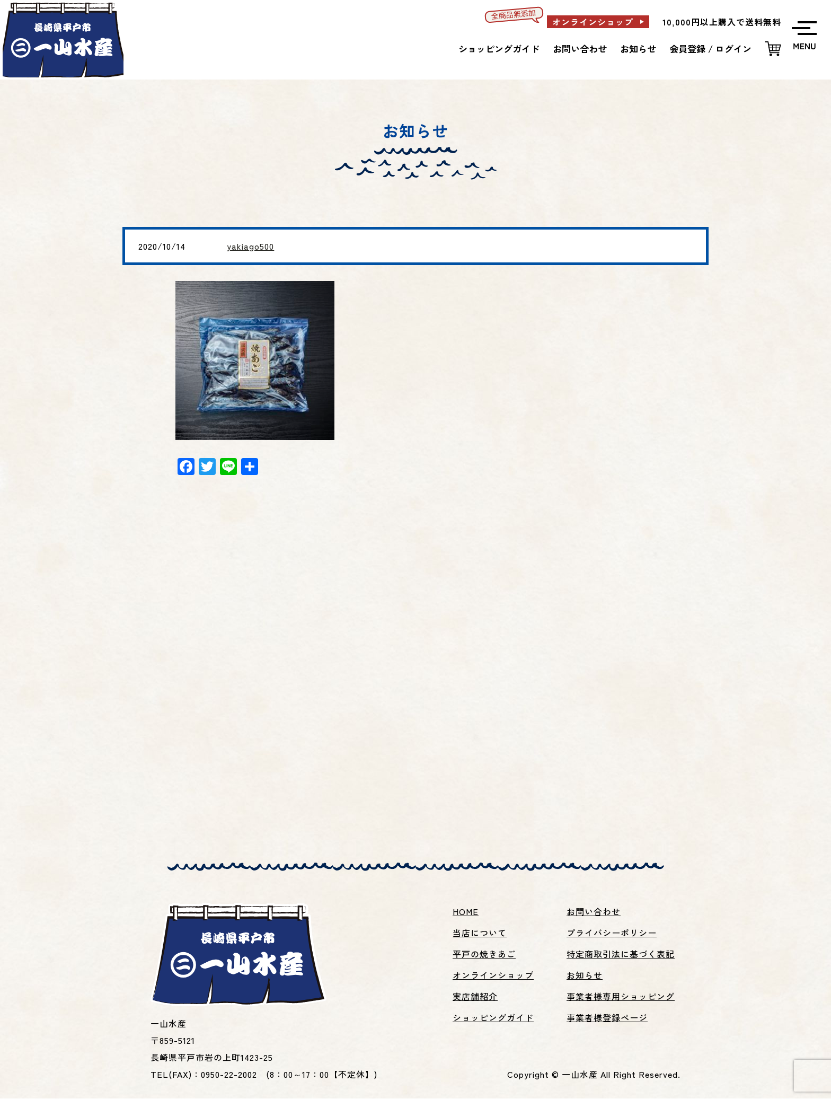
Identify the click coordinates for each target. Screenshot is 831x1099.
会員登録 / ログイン (710, 48)
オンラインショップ (592, 21)
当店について (480, 933)
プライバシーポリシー (612, 933)
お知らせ (638, 48)
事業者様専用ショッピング (621, 997)
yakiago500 (250, 246)
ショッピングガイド (499, 48)
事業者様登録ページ (607, 1018)
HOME (466, 912)
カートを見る (773, 49)
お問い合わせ (580, 48)
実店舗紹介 (475, 997)
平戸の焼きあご (484, 954)
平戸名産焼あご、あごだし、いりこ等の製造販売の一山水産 (70, 43)
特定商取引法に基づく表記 (621, 954)
